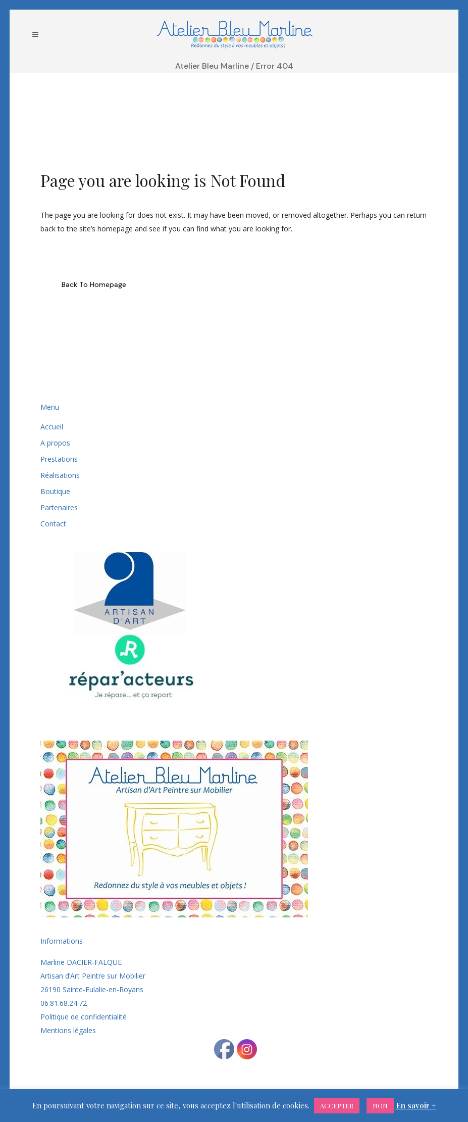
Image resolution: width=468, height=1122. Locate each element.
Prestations (59, 459)
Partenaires (59, 507)
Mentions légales (68, 1030)
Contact (53, 523)
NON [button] (380, 1105)
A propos (55, 443)
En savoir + (416, 1105)
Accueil (51, 426)
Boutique (55, 491)
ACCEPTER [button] (336, 1105)
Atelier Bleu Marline (212, 66)
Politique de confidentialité (83, 1016)
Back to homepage (94, 284)
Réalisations (60, 475)
